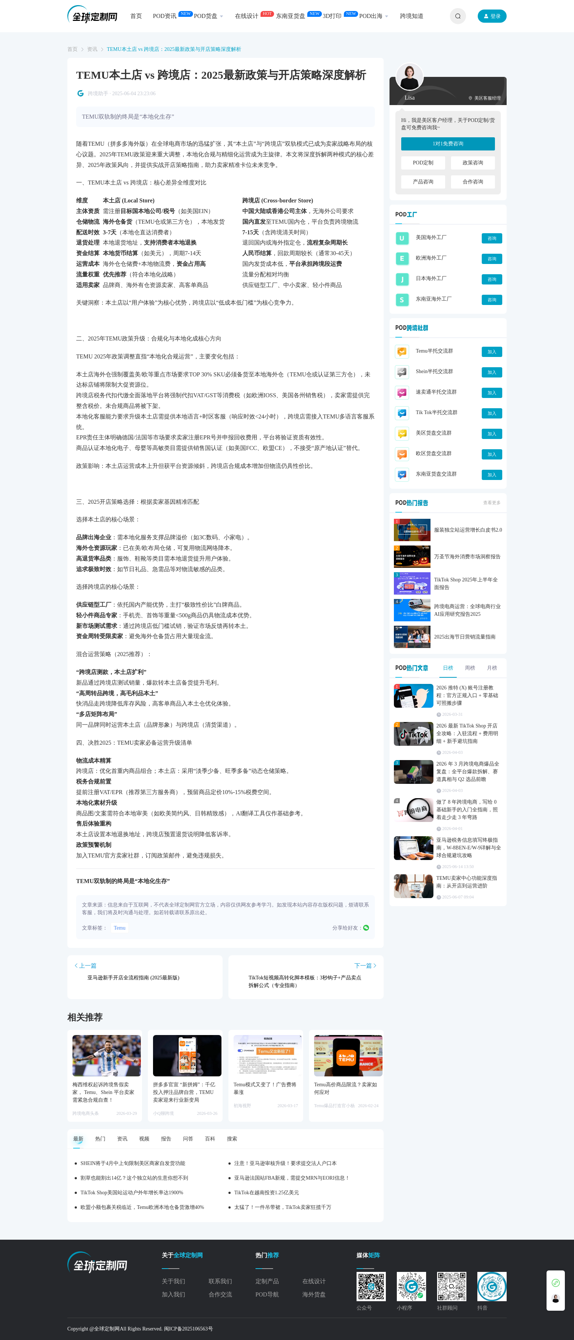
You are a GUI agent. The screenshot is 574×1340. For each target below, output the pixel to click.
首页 (72, 49)
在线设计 (314, 1281)
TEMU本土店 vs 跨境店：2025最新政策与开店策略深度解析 (174, 49)
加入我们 (173, 1294)
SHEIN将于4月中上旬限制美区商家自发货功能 (133, 1163)
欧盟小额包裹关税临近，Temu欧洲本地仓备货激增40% (142, 1207)
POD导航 (267, 1294)
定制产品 (267, 1281)
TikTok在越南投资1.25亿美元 (266, 1192)
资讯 (92, 49)
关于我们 (173, 1281)
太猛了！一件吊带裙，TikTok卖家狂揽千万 (282, 1207)
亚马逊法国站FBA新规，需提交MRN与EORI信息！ (292, 1178)
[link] (72, 49)
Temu (120, 928)
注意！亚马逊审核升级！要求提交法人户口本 (285, 1163)
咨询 (492, 238)
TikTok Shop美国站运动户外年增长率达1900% (132, 1192)
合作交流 (220, 1294)
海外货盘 (314, 1294)
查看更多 (492, 502)
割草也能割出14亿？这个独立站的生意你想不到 (134, 1178)
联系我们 (220, 1281)
